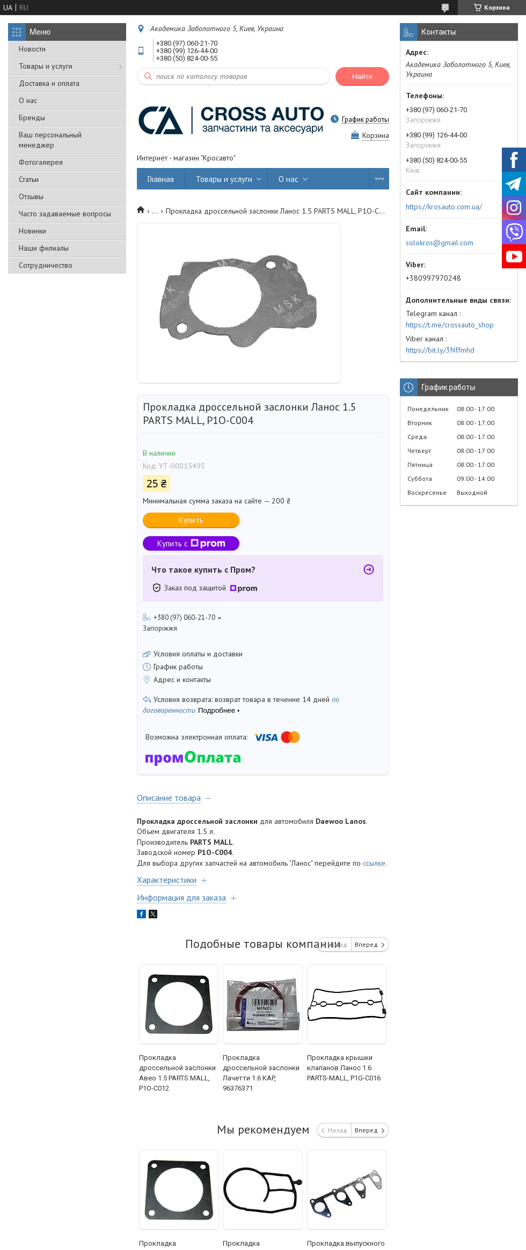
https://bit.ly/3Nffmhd (440, 350)
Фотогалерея (41, 162)
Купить (191, 520)
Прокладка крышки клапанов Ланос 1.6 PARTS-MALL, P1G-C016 (344, 1068)
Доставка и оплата (49, 83)
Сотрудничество (45, 265)
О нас (28, 100)
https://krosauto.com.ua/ (444, 206)
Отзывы (31, 196)
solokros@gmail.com (439, 242)
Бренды (32, 117)
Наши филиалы (44, 248)
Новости (32, 49)
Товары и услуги (45, 66)
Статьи (29, 179)
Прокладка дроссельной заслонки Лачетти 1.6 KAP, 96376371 (261, 1073)
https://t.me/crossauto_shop (450, 325)
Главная (161, 179)
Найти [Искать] (362, 76)
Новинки (32, 231)
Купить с (191, 543)
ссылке (374, 863)
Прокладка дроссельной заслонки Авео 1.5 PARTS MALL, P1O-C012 (177, 1073)
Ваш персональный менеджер (50, 140)
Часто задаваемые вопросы (65, 213)
